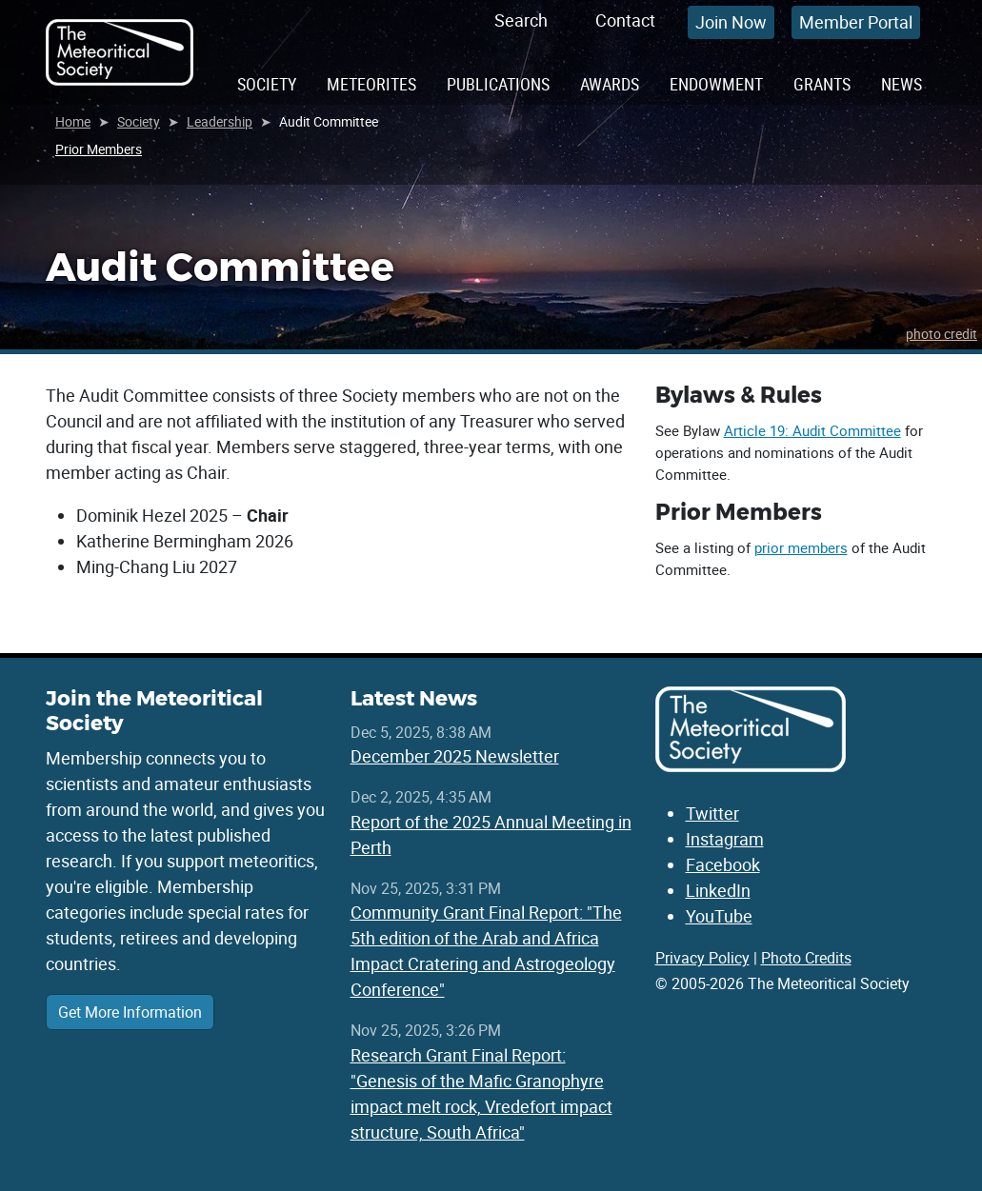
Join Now (731, 21)
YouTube (719, 915)
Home (72, 121)
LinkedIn (718, 890)
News (901, 83)
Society (266, 83)
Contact (625, 20)
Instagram (725, 838)
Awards (609, 83)
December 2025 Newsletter (455, 755)
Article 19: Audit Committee (812, 430)
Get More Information (130, 1012)
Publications (498, 83)
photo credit (941, 334)
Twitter (712, 813)
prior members (801, 547)
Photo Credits (806, 957)
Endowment (716, 83)
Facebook (723, 864)
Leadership (219, 121)
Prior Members (98, 149)
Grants (822, 83)
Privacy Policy (702, 957)
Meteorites (371, 83)
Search (521, 20)
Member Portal (855, 21)
